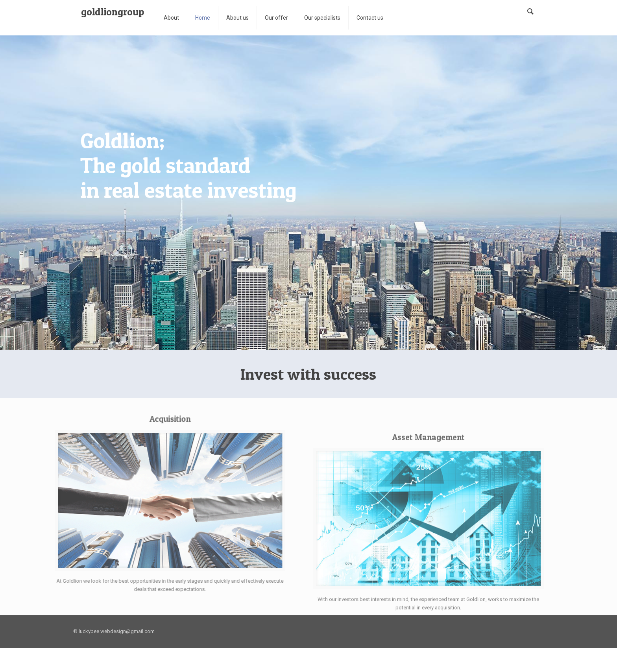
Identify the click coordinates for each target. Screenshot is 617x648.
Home (202, 18)
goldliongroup (112, 12)
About (171, 18)
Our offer (276, 18)
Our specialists (322, 18)
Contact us (370, 18)
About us (237, 18)
